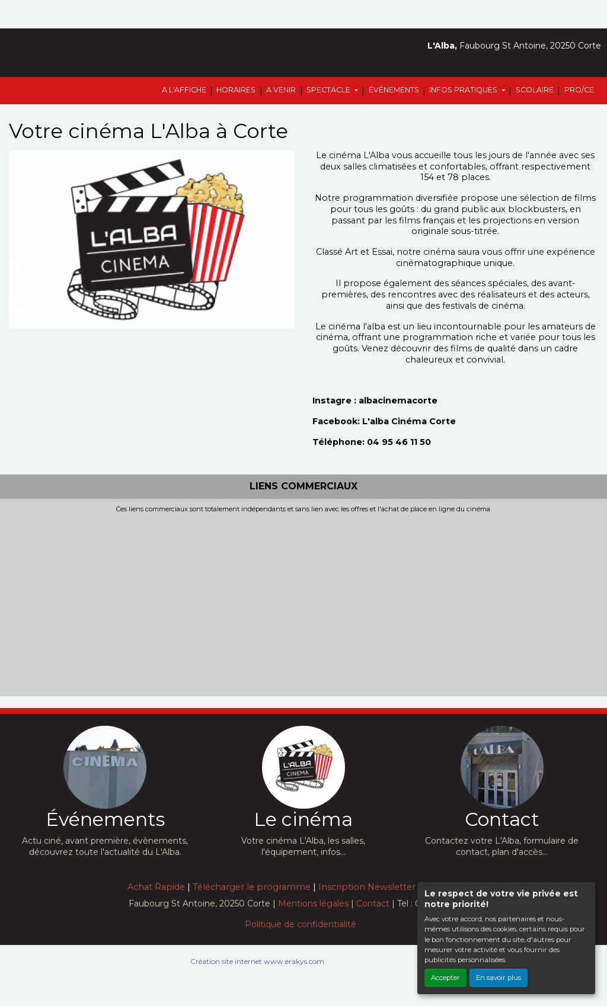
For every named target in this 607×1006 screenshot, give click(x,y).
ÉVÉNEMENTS (394, 89)
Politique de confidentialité (300, 924)
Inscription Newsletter (367, 887)
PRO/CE (579, 89)
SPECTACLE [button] (329, 89)
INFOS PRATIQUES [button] (464, 89)
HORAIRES (235, 89)
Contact (372, 903)
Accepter (445, 977)
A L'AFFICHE (184, 89)
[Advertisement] (303, 602)
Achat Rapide (156, 887)
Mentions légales (313, 903)
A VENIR (281, 89)
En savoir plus (498, 977)
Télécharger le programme (252, 887)
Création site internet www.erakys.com (257, 961)
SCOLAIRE (535, 89)
